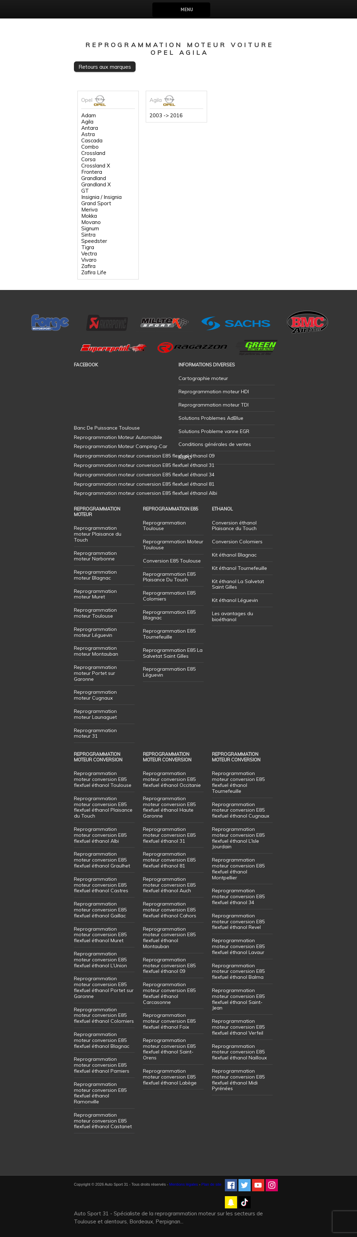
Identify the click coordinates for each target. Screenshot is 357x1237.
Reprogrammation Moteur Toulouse (173, 544)
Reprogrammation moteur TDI (213, 405)
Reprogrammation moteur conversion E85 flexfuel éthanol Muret (100, 935)
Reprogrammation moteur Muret (95, 594)
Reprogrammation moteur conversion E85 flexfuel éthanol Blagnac (101, 1040)
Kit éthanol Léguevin (235, 600)
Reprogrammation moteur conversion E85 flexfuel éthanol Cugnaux (240, 810)
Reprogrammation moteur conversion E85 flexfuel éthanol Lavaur (238, 946)
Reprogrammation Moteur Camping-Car (120, 446)
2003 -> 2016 (166, 115)
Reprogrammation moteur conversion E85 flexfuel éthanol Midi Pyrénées (238, 1079)
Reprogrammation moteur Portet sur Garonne (95, 673)
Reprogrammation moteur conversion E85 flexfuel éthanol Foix (169, 1021)
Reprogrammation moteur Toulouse (95, 613)
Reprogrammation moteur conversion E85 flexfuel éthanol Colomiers (104, 1015)
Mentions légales (183, 1184)
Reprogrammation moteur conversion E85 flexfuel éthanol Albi (100, 835)
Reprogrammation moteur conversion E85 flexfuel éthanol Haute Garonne (169, 807)
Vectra (89, 254)
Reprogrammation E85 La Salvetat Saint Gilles (173, 653)
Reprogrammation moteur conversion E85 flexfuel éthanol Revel (238, 921)
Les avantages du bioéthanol (232, 616)
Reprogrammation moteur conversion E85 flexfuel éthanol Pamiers (101, 1065)
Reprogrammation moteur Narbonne (95, 556)
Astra (88, 134)
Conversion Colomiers (237, 541)
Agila (87, 122)
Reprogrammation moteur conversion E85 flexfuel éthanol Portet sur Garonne (104, 987)
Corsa (88, 159)
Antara (89, 128)
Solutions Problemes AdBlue (210, 418)
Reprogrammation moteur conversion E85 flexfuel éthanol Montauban (169, 937)
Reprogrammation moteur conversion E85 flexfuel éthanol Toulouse (102, 779)
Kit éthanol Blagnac (234, 555)
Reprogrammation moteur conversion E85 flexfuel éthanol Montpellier (238, 868)
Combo (90, 147)
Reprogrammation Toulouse (164, 526)
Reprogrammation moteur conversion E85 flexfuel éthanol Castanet (103, 1121)
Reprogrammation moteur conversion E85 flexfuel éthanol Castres (101, 885)
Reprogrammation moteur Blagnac (95, 575)
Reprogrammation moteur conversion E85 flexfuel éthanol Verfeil (238, 1027)
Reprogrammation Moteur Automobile (118, 437)
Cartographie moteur (203, 378)
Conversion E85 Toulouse (172, 561)
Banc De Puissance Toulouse (107, 428)
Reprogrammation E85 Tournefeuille (169, 634)
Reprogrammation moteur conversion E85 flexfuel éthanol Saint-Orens (169, 1049)
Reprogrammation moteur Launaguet (95, 714)
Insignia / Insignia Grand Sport (101, 200)
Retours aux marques (104, 66)
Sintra (88, 235)
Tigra (87, 247)
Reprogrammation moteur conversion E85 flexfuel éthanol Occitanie (172, 779)
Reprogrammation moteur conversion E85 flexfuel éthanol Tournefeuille (238, 782)
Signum (90, 228)
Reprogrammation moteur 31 (95, 733)
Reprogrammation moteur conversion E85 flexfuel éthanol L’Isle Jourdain (238, 838)
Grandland (93, 178)
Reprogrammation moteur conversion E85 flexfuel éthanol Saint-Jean (238, 999)
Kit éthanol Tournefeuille (239, 568)
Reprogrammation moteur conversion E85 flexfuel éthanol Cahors (169, 910)
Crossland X (95, 166)
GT (85, 191)
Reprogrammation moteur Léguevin (95, 632)
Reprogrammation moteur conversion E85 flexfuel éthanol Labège (170, 1077)
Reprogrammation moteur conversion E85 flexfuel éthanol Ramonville (100, 1093)
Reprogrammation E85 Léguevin (169, 672)
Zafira (88, 266)
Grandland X (96, 184)
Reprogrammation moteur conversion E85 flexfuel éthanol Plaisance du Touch (103, 807)
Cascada (91, 140)
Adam (88, 115)
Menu (187, 10)
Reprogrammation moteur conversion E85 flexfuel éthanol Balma (238, 971)
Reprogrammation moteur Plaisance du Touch (97, 534)
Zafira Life (93, 272)
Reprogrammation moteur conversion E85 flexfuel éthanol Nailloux (239, 1052)
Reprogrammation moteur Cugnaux (95, 695)
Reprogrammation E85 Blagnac (169, 615)
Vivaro (89, 260)
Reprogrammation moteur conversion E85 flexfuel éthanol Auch (169, 885)
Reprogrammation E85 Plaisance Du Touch (169, 577)
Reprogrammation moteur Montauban (96, 651)
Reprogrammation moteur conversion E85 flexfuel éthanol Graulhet (102, 860)
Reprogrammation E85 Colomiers (169, 596)
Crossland (93, 153)
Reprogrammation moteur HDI (213, 391)
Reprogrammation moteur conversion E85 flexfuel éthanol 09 (169, 965)
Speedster (94, 241)
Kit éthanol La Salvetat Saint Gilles (238, 584)
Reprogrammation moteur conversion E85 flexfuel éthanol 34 (238, 896)
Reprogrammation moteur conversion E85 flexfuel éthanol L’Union (100, 960)
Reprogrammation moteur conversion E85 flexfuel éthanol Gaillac (100, 910)
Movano (91, 222)
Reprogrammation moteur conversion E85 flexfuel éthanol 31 (169, 835)
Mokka (89, 216)
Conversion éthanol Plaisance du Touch (234, 526)
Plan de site (211, 1184)
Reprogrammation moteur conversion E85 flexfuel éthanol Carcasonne (169, 993)
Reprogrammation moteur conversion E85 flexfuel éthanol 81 (169, 860)
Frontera (91, 172)
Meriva (89, 210)
